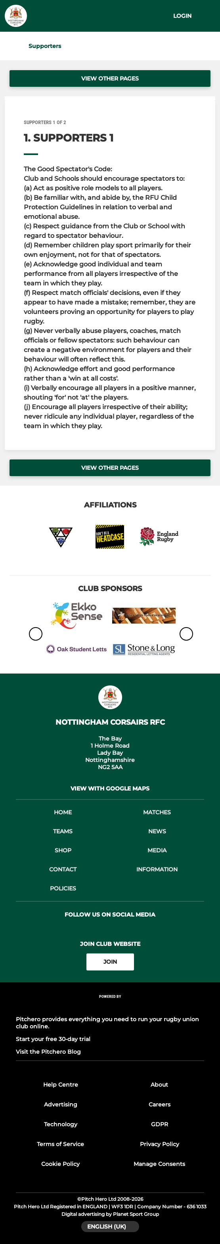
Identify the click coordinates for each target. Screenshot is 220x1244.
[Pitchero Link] (110, 1007)
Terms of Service (60, 1144)
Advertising (60, 1104)
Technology (60, 1124)
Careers (159, 1104)
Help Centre (60, 1084)
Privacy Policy (159, 1144)
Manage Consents (159, 1163)
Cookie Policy (60, 1163)
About (159, 1084)
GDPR (159, 1124)
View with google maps (110, 788)
